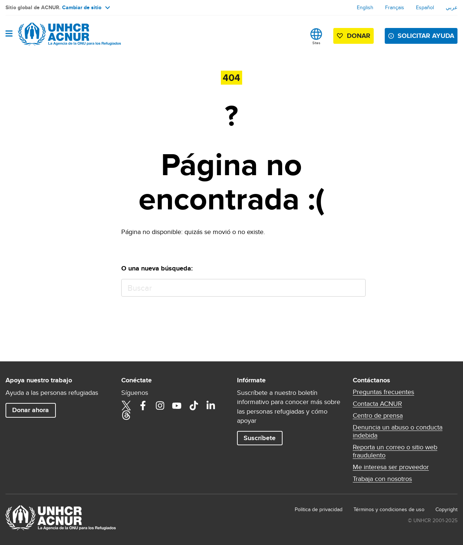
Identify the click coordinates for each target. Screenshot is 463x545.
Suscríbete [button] (260, 438)
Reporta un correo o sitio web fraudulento (395, 451)
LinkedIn (210, 405)
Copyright (446, 509)
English (365, 7)
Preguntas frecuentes (383, 392)
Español (425, 7)
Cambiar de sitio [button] (86, 7)
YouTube (177, 405)
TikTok (193, 405)
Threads (126, 415)
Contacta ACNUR (377, 404)
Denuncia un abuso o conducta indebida (397, 431)
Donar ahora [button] (30, 410)
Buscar (357, 288)
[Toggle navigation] (9, 34)
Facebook (143, 405)
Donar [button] (358, 35)
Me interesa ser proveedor (391, 467)
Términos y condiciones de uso (388, 509)
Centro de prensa (378, 415)
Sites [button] (316, 42)
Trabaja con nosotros (382, 479)
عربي (451, 7)
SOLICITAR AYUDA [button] (426, 35)
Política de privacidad (318, 509)
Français (394, 7)
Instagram (160, 405)
